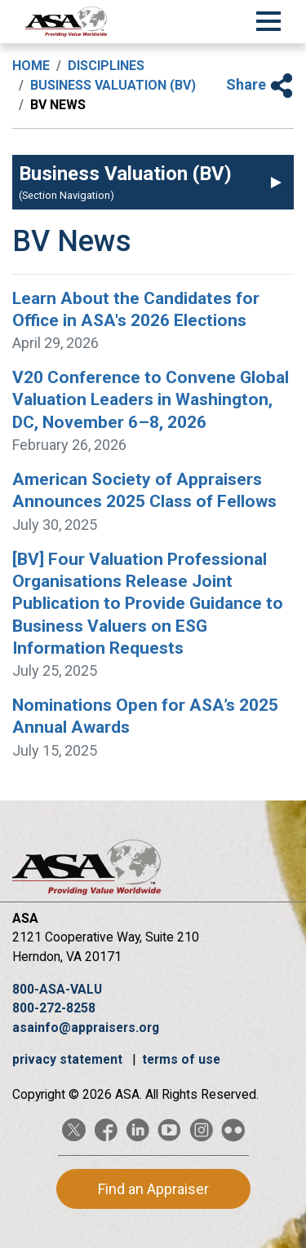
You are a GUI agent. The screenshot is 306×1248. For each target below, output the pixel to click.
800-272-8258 (53, 1008)
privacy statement (69, 1059)
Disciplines (106, 65)
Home (31, 65)
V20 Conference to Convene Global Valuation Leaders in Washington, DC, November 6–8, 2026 (150, 400)
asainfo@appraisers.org (85, 1027)
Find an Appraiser (153, 1188)
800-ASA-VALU (57, 989)
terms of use (181, 1059)
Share (260, 84)
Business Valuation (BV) (113, 85)
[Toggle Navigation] (268, 19)
